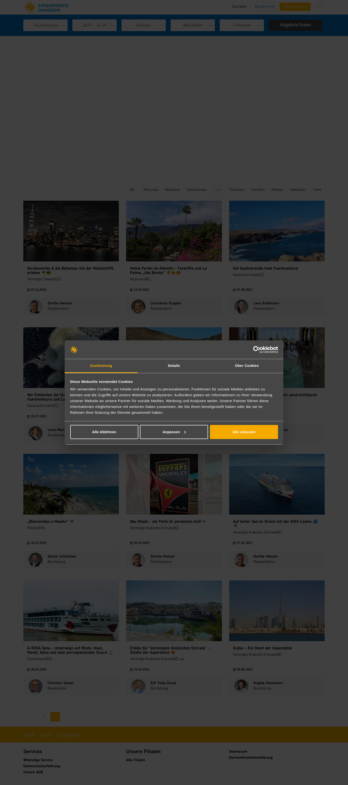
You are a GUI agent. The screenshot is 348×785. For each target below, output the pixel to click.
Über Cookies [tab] (247, 365)
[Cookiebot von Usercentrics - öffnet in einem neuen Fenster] (256, 349)
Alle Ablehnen (104, 432)
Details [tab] (174, 365)
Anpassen (174, 432)
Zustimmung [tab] (101, 365)
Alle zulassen (243, 432)
